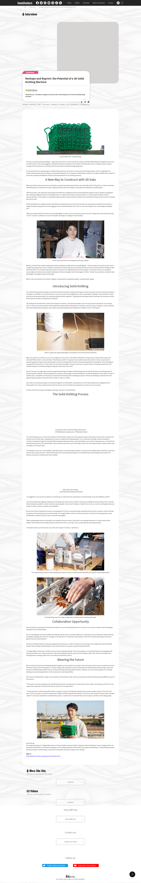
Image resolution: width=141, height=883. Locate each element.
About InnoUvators (99, 3)
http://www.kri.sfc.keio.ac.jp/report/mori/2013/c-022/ (43, 756)
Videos (69, 3)
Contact (110, 3)
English (118, 2)
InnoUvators (25, 3)
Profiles (77, 3)
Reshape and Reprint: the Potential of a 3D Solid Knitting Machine (57, 7)
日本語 (122, 2)
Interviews (86, 3)
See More (70, 782)
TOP (25, 7)
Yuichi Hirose (33, 90)
